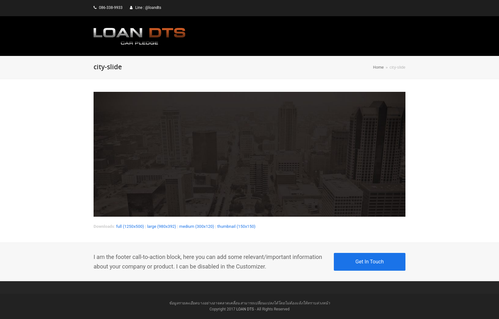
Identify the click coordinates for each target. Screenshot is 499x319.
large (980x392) (161, 226)
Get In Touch (369, 262)
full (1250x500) (130, 226)
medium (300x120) (196, 226)
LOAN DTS (245, 309)
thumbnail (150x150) (236, 226)
